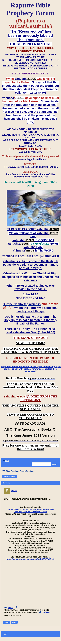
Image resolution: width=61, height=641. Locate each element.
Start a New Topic (9, 476)
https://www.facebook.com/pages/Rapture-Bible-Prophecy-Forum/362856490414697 (31, 510)
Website (46, 612)
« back (5, 634)
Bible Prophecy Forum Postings (18, 471)
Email (10, 607)
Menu (6, 461)
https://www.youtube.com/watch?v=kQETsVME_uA (30, 559)
